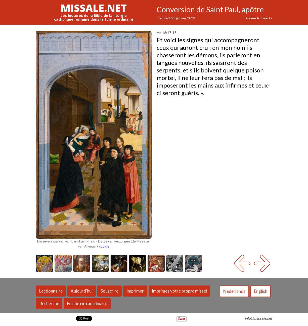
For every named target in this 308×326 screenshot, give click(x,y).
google (104, 246)
